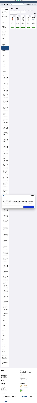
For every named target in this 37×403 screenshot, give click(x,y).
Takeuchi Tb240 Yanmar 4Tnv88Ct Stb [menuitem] (5, 154)
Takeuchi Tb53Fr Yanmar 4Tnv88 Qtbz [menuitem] (5, 113)
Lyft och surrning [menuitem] (4, 36)
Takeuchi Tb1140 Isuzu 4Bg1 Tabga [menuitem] (5, 123)
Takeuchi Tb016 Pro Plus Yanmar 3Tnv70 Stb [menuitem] (5, 225)
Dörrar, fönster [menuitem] (4, 18)
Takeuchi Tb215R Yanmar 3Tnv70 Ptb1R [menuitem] (5, 232)
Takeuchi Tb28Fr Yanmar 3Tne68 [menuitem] (5, 263)
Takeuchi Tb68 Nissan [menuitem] (5, 247)
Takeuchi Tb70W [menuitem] (5, 313)
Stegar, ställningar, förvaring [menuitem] (4, 360)
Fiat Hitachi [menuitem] (4, 69)
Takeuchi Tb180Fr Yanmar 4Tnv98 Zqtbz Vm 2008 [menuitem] (5, 280)
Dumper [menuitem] (3, 335)
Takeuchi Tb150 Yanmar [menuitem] (5, 277)
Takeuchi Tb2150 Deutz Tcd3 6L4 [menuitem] (5, 181)
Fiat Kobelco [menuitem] (4, 71)
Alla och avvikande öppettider (23, 379)
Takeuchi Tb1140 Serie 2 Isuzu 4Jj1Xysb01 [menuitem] (5, 171)
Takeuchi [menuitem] (4, 73)
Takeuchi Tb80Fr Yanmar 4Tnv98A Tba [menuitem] (5, 119)
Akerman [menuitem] (4, 55)
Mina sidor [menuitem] (2, 388)
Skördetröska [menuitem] (4, 330)
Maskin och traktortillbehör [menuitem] (4, 35)
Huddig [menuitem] (4, 66)
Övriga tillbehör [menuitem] (4, 365)
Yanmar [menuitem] (4, 315)
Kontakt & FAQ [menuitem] (3, 384)
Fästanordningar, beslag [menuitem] (4, 20)
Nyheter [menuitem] (3, 38)
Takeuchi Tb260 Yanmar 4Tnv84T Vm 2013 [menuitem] (5, 183)
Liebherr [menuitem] (4, 328)
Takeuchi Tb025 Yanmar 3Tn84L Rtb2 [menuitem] (5, 140)
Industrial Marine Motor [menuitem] (4, 337)
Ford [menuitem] (3, 57)
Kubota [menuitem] (4, 320)
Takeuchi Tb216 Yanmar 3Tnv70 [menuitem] (5, 235)
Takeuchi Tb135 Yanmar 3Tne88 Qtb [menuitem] (5, 80)
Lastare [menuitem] (3, 353)
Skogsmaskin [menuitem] (4, 339)
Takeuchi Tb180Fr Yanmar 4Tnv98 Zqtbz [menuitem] (5, 101)
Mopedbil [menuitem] (3, 344)
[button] (2, 4)
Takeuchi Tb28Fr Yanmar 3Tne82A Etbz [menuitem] (5, 266)
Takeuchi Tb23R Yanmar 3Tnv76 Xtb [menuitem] (5, 221)
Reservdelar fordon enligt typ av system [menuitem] (4, 355)
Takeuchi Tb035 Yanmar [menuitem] (5, 302)
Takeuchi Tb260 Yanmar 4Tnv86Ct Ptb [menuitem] (5, 161)
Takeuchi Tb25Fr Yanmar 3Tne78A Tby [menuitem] (5, 244)
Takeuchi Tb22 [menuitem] (5, 261)
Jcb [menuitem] (3, 58)
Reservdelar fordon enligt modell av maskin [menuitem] (4, 48)
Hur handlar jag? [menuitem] (3, 387)
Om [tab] (29, 197)
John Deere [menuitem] (4, 68)
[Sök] (23, 4)
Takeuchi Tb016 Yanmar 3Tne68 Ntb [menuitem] (5, 228)
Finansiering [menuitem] (2, 393)
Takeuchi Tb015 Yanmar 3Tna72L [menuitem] (5, 311)
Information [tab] (18, 197)
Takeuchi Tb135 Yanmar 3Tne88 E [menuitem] (5, 130)
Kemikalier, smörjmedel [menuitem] (3, 30)
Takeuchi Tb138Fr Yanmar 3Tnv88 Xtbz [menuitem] (5, 84)
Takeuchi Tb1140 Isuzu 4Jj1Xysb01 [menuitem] (5, 125)
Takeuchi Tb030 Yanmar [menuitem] (5, 299)
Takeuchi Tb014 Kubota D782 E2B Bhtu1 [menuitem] (5, 250)
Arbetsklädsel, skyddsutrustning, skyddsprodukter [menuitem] (4, 12)
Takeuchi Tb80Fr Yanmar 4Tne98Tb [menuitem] (5, 213)
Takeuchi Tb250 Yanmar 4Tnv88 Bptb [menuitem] (5, 157)
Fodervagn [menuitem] (3, 348)
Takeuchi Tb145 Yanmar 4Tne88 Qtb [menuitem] (5, 87)
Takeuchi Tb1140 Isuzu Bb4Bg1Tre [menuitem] (5, 128)
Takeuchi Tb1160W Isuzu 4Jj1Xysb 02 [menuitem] (5, 175)
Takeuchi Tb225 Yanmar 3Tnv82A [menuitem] (5, 105)
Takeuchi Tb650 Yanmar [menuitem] (5, 272)
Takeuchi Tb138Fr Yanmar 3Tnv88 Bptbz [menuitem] (5, 144)
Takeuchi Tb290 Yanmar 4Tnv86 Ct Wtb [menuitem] (5, 164)
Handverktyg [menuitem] (3, 22)
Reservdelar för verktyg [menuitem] (4, 45)
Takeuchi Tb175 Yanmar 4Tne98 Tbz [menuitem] (5, 210)
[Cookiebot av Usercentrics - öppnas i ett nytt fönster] (31, 195)
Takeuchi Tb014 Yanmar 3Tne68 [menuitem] (5, 253)
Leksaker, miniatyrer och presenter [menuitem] (4, 32)
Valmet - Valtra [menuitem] (5, 323)
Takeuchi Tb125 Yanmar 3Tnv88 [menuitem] (5, 78)
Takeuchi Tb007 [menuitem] (5, 309)
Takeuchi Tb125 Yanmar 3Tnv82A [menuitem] (5, 216)
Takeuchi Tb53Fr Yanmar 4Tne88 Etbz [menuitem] (5, 137)
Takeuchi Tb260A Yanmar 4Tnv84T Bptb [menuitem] (5, 190)
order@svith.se (5, 374)
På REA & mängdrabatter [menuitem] (4, 42)
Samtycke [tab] (7, 197)
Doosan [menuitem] (4, 325)
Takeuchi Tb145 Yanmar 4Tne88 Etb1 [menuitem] (5, 133)
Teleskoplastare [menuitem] (4, 333)
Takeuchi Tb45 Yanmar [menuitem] (5, 111)
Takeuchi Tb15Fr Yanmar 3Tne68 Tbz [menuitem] (5, 291)
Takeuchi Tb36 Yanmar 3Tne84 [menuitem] (5, 269)
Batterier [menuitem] (3, 14)
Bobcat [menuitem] (4, 64)
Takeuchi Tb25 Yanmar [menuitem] (5, 241)
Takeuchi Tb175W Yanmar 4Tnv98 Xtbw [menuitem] (5, 177)
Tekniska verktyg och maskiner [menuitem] (4, 363)
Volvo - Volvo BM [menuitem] (5, 52)
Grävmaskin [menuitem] (4, 50)
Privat (31, 396)
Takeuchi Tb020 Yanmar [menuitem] (5, 297)
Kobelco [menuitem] (4, 318)
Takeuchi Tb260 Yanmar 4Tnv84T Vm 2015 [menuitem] (5, 187)
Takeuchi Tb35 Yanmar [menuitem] (5, 307)
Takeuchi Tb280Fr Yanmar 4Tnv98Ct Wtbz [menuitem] (5, 194)
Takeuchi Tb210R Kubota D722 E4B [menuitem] (5, 294)
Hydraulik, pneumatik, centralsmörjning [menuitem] (4, 26)
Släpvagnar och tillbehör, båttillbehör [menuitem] (4, 358)
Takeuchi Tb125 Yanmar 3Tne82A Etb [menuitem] (5, 256)
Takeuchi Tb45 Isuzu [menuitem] (5, 286)
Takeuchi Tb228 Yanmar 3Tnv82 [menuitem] (5, 218)
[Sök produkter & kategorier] (17, 4)
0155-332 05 (5, 372)
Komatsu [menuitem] (4, 53)
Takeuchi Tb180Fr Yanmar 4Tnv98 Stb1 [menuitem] (5, 98)
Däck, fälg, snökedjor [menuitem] (4, 16)
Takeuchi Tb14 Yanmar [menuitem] (5, 274)
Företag (24, 396)
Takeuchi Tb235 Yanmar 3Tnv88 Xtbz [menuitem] (5, 150)
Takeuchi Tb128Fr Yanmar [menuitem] (5, 259)
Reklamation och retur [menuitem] (4, 390)
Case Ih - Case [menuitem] (5, 63)
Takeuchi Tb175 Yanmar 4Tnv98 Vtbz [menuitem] (5, 94)
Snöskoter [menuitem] (3, 346)
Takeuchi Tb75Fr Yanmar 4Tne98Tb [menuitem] (5, 117)
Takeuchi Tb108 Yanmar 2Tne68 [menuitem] (5, 288)
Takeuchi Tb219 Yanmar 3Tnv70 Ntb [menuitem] (5, 238)
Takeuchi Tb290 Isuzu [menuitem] (5, 283)
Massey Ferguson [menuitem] (4, 61)
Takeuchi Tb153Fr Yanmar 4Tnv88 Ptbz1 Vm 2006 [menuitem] (5, 91)
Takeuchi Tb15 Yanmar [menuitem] (5, 305)
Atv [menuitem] (2, 341)
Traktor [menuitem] (3, 332)
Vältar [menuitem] (3, 349)
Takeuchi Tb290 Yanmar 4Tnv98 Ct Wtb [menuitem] (5, 168)
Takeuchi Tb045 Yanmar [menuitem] (5, 75)
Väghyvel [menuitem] (3, 351)
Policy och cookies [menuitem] (3, 389)
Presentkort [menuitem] (3, 40)
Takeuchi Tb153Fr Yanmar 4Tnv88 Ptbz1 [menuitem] (5, 147)
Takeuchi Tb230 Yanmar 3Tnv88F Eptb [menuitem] (5, 107)
